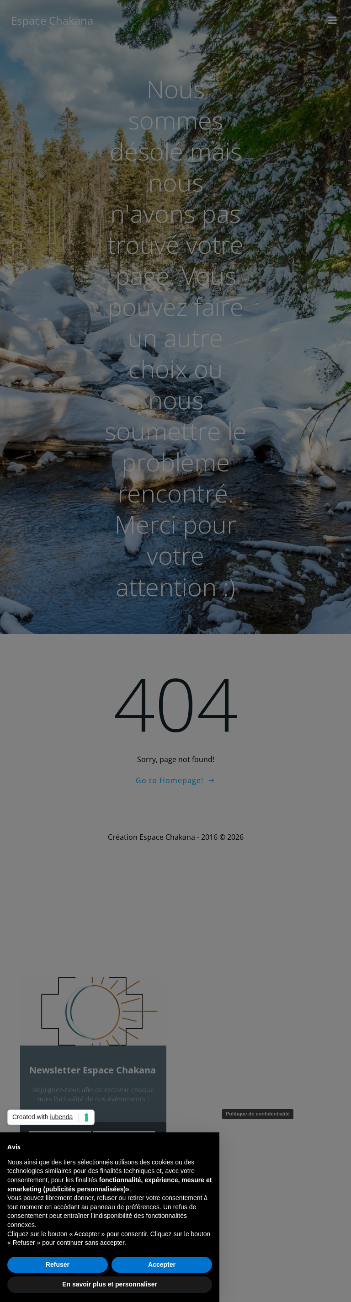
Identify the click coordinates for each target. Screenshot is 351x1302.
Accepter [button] (162, 1264)
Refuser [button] (57, 1264)
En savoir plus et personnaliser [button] (109, 1284)
